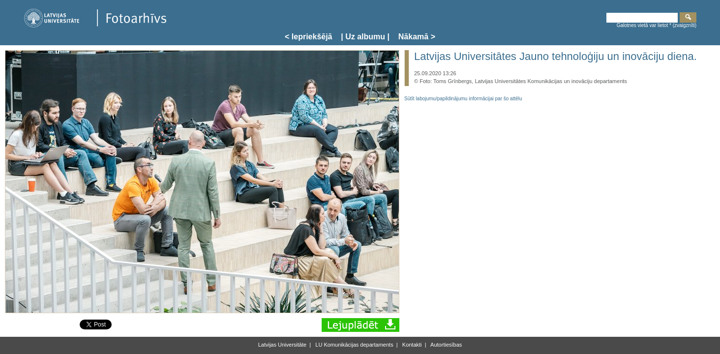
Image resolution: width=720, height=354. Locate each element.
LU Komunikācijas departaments (353, 345)
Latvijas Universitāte (282, 345)
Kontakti (411, 345)
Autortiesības (445, 345)
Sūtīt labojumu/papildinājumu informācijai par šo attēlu (463, 98)
